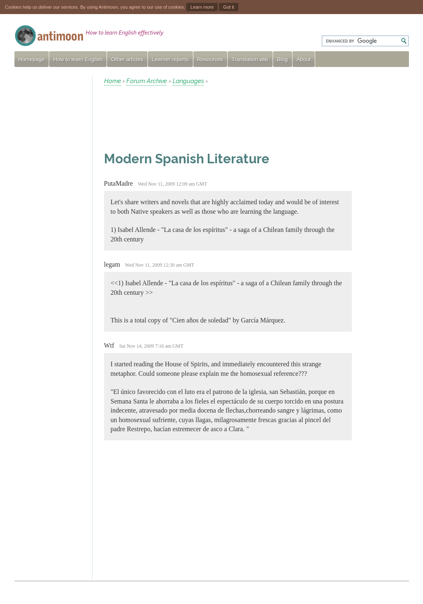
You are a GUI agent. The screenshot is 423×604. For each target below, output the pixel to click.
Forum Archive (146, 81)
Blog (282, 59)
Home (112, 81)
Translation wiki (250, 59)
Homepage (32, 59)
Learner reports (170, 59)
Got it (228, 7)
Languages (188, 81)
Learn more (202, 7)
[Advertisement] (50, 200)
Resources (210, 59)
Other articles (127, 59)
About (304, 59)
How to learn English (77, 59)
